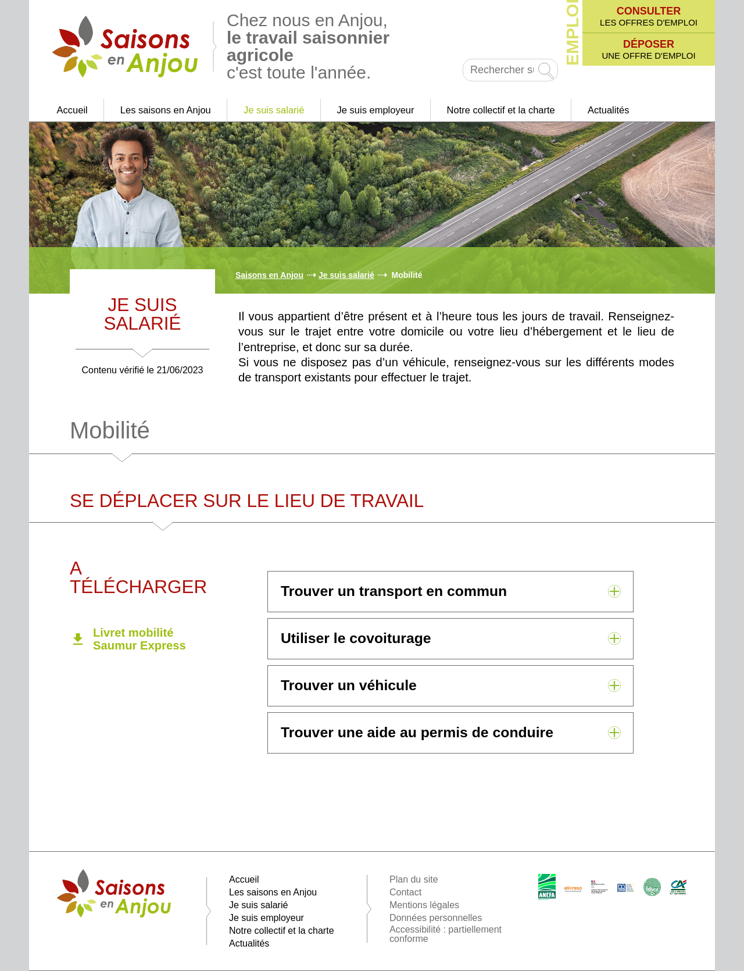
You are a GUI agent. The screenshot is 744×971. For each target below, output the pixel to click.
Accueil (72, 110)
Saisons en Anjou (269, 275)
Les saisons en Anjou (165, 110)
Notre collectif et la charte (501, 110)
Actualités (608, 110)
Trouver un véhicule (349, 685)
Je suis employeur (375, 110)
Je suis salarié (274, 110)
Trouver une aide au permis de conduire (417, 732)
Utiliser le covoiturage (356, 638)
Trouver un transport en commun (394, 591)
